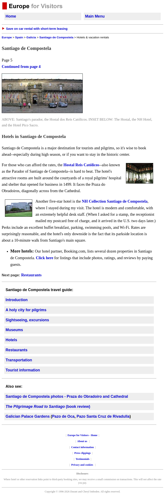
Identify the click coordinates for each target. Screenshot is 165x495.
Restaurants (31, 275)
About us (82, 441)
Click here (44, 258)
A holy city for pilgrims (26, 310)
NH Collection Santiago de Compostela (114, 201)
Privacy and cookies (82, 464)
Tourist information (23, 370)
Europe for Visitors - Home (83, 435)
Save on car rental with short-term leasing (36, 28)
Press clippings (82, 453)
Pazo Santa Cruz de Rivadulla (103, 416)
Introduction (17, 300)
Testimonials (82, 459)
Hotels (11, 340)
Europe (7, 37)
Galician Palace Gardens (28, 416)
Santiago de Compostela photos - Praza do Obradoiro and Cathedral (67, 396)
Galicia (31, 37)
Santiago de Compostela (56, 37)
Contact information (82, 447)
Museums (14, 330)
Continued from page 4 (21, 66)
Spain (19, 37)
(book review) (48, 406)
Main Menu (95, 16)
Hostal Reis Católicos (81, 165)
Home (11, 16)
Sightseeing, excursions (27, 320)
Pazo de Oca (63, 416)
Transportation (19, 360)
